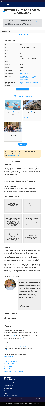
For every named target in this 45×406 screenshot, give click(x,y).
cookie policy (22, 403)
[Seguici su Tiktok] (12, 395)
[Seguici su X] (5, 395)
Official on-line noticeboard (8, 385)
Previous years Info (22, 89)
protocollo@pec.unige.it (30, 398)
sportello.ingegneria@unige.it (14, 334)
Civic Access (6, 383)
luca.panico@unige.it (11, 349)
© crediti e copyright (9, 403)
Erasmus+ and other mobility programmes (13, 371)
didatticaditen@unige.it (23, 346)
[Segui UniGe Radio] (16, 395)
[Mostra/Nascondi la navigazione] (2, 4)
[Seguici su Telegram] (13, 395)
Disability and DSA (8, 356)
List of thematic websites (8, 388)
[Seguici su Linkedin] (4, 395)
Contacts (5, 393)
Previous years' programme (36, 23)
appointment (22, 338)
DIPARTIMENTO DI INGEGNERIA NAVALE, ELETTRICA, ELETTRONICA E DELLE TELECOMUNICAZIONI (28, 78)
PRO (4, 390)
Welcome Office (7, 368)
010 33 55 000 (12, 335)
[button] (1, 0)
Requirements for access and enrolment (28, 153)
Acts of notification (7, 387)
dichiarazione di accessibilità (34, 403)
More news (22, 144)
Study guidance (7, 359)
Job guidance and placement (10, 361)
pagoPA (5, 391)
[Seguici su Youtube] (7, 395)
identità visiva (16, 403)
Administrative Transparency (9, 382)
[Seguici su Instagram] (9, 395)
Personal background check (13, 155)
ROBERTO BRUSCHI (24, 73)
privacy (26, 403)
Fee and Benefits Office (9, 363)
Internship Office (8, 366)
